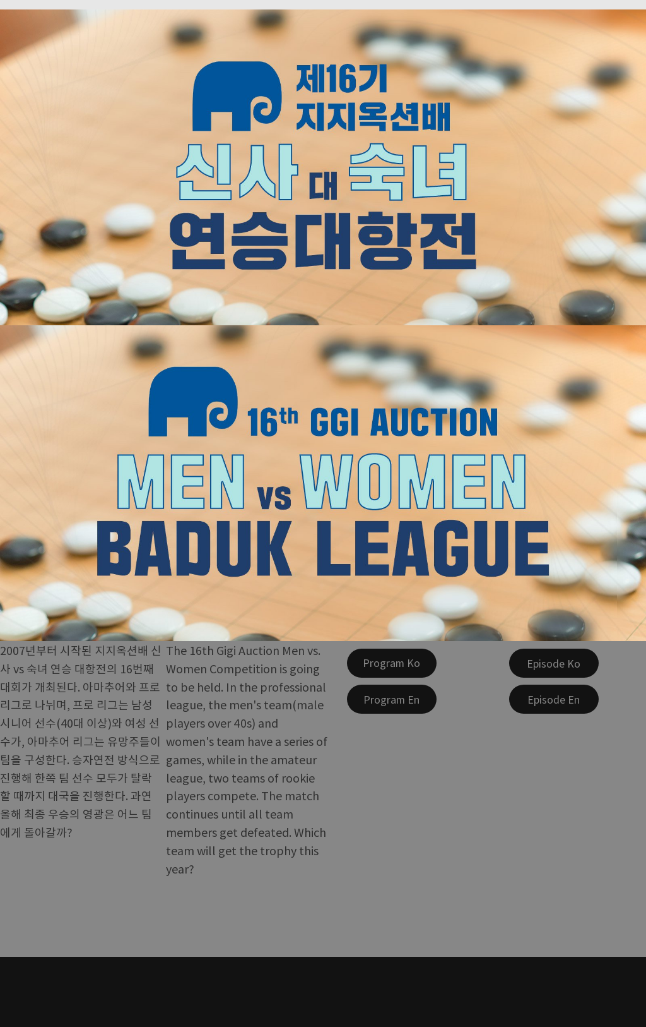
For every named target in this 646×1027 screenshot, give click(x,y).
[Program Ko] (392, 663)
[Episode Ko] (554, 663)
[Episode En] (554, 699)
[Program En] (392, 699)
